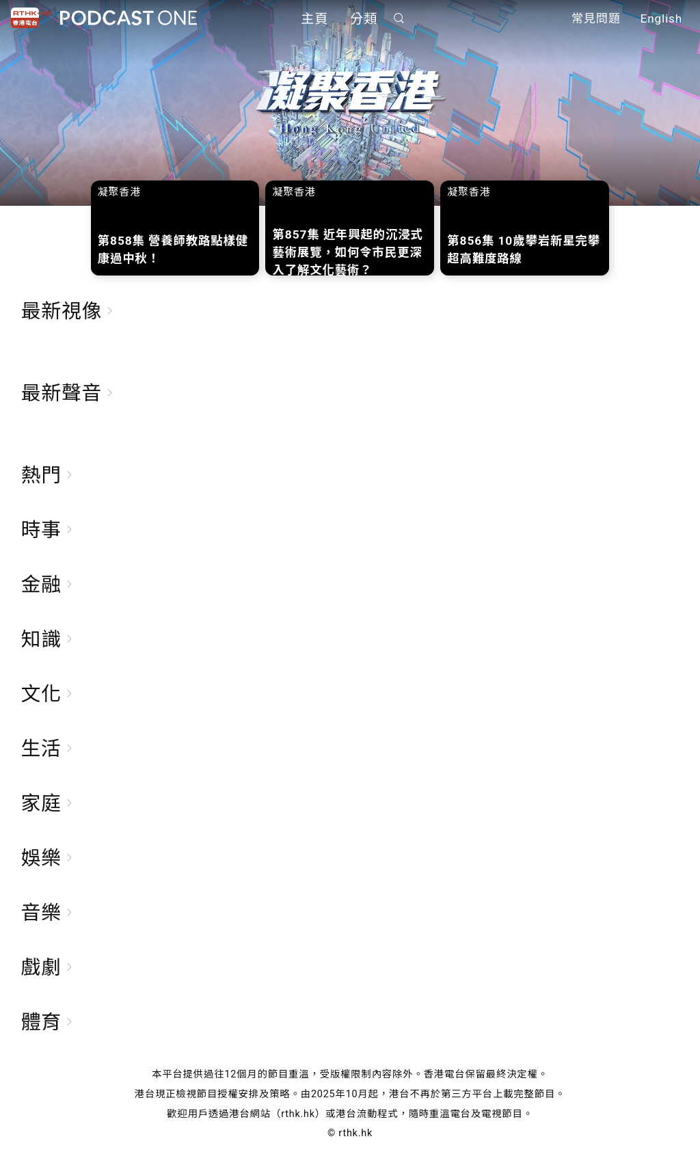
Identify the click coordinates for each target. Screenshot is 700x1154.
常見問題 (596, 19)
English (661, 19)
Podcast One (128, 18)
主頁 (314, 19)
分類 (363, 19)
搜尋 (399, 18)
